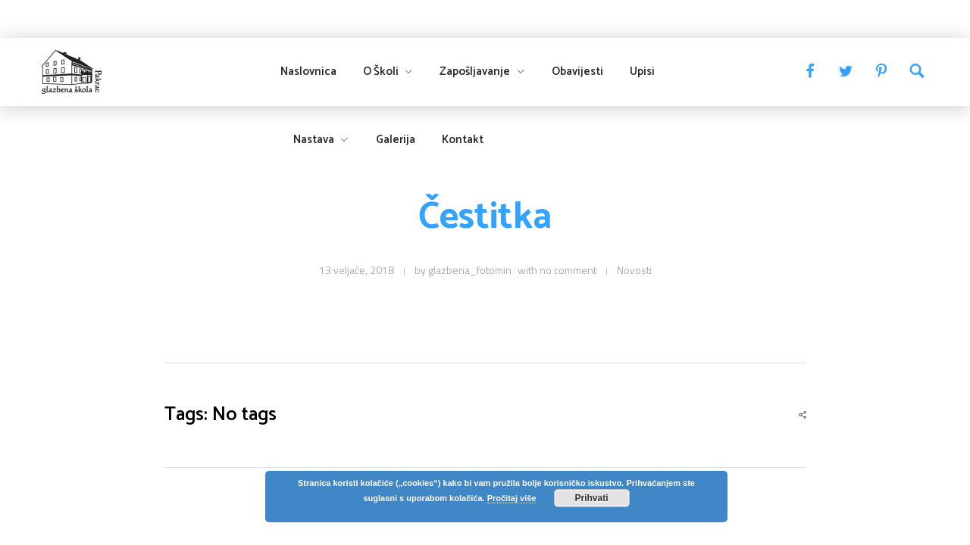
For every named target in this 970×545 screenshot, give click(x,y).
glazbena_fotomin (470, 270)
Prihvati (592, 498)
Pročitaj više (512, 498)
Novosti (634, 270)
